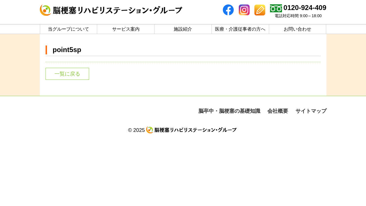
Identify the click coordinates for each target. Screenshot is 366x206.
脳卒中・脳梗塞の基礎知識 (229, 111)
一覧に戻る (67, 74)
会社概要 (277, 111)
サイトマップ (310, 111)
